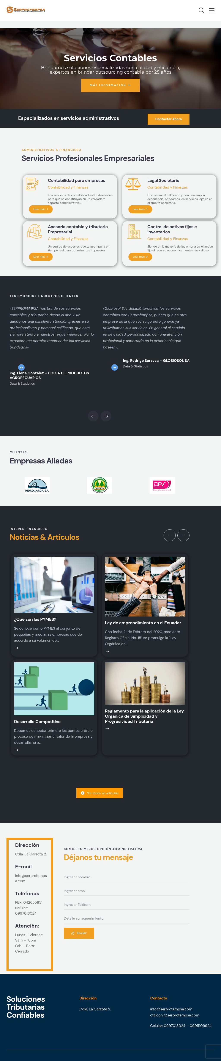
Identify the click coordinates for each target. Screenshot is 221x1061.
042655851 (33, 902)
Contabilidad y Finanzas (68, 187)
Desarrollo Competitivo (37, 721)
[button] (93, 416)
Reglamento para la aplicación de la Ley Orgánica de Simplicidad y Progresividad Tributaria (144, 716)
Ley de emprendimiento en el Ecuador (143, 622)
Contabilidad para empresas (76, 180)
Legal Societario (163, 180)
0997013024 (26, 913)
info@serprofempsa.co (169, 1009)
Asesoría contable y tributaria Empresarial (78, 229)
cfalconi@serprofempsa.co (173, 1015)
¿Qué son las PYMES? (35, 619)
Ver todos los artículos (99, 793)
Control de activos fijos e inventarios (172, 229)
